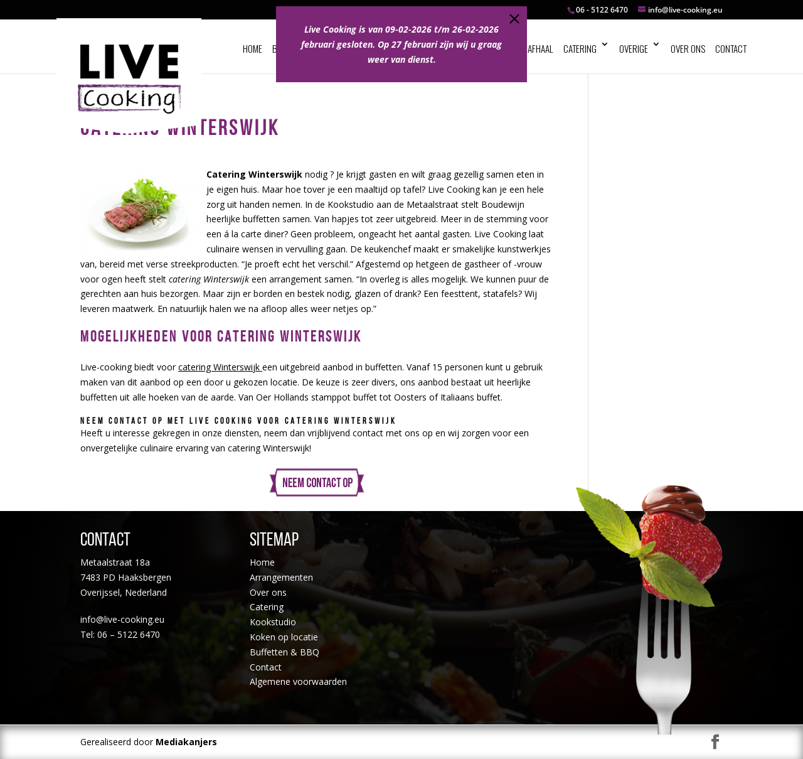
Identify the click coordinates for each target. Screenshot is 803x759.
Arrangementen (281, 577)
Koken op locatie (284, 637)
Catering (580, 48)
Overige (633, 48)
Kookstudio (273, 622)
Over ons (688, 48)
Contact (731, 48)
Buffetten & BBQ (284, 652)
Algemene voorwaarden (298, 681)
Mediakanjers (186, 742)
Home (252, 48)
